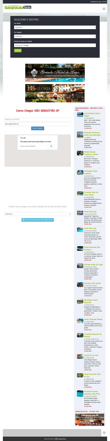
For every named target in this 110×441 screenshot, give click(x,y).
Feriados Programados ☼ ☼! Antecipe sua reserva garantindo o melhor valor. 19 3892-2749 (93, 310)
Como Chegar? (38, 128)
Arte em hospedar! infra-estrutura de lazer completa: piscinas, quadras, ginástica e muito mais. (93, 182)
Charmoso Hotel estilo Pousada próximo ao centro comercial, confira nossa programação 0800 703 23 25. (93, 237)
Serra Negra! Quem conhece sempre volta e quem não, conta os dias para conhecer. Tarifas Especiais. (92, 364)
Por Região (18, 32)
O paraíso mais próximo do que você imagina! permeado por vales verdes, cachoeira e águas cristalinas (93, 345)
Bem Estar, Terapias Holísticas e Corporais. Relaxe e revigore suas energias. (92, 162)
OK (51, 146)
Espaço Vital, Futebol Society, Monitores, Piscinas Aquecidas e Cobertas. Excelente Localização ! (91, 273)
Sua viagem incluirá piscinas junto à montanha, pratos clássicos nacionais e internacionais (93, 291)
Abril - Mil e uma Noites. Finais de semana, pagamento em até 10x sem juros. (92, 123)
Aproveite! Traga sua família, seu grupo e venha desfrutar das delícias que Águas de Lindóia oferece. (93, 219)
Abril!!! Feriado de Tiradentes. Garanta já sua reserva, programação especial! (93, 142)
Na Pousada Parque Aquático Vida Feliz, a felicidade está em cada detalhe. (92, 401)
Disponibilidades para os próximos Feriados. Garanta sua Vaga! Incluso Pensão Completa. (93, 202)
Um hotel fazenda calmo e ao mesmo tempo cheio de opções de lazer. (93, 256)
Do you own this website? (27, 146)
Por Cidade (8, 210)
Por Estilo (17, 23)
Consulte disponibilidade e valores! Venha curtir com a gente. (93, 326)
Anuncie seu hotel (81, 411)
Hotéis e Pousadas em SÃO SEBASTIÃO (37, 220)
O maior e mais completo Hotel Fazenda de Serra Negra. (92, 383)
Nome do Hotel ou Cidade (23, 41)
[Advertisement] (38, 186)
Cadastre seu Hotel (99, 2)
